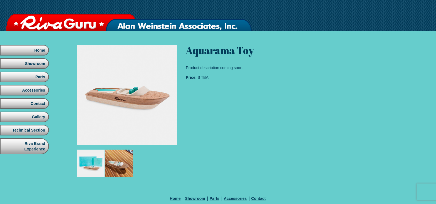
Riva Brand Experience (34, 146)
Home (39, 50)
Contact (37, 103)
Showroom (34, 63)
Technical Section (28, 130)
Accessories (33, 90)
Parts (39, 77)
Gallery (38, 117)
